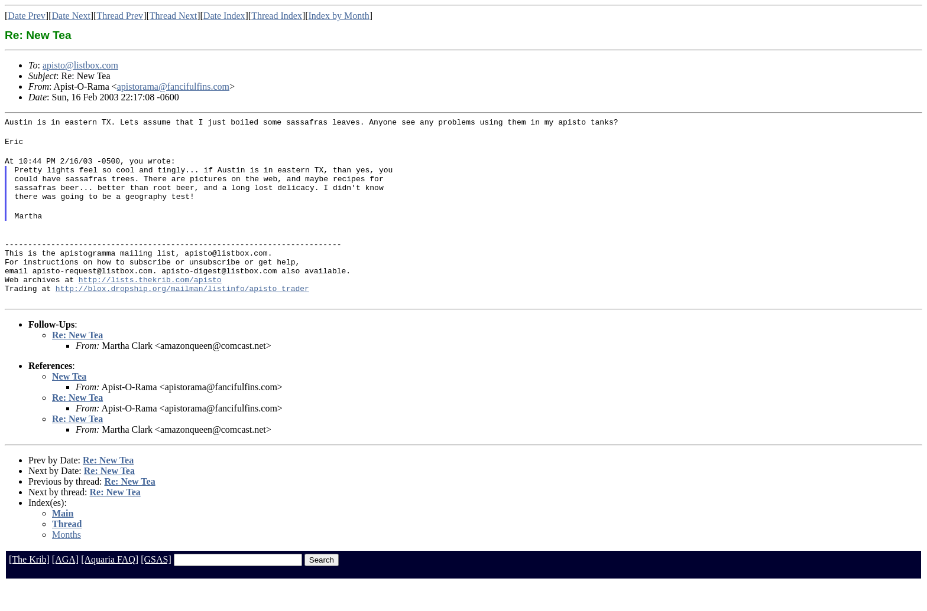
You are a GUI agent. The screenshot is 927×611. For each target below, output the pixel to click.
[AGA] (65, 586)
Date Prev (27, 16)
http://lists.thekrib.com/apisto (150, 304)
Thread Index (276, 16)
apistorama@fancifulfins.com (173, 86)
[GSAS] (156, 586)
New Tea (69, 403)
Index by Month (339, 16)
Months (66, 561)
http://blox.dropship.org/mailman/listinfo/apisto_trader (182, 314)
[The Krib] (29, 586)
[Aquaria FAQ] (109, 586)
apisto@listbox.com (80, 65)
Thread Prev (119, 16)
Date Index (224, 16)
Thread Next (173, 16)
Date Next (71, 16)
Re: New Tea (77, 362)
